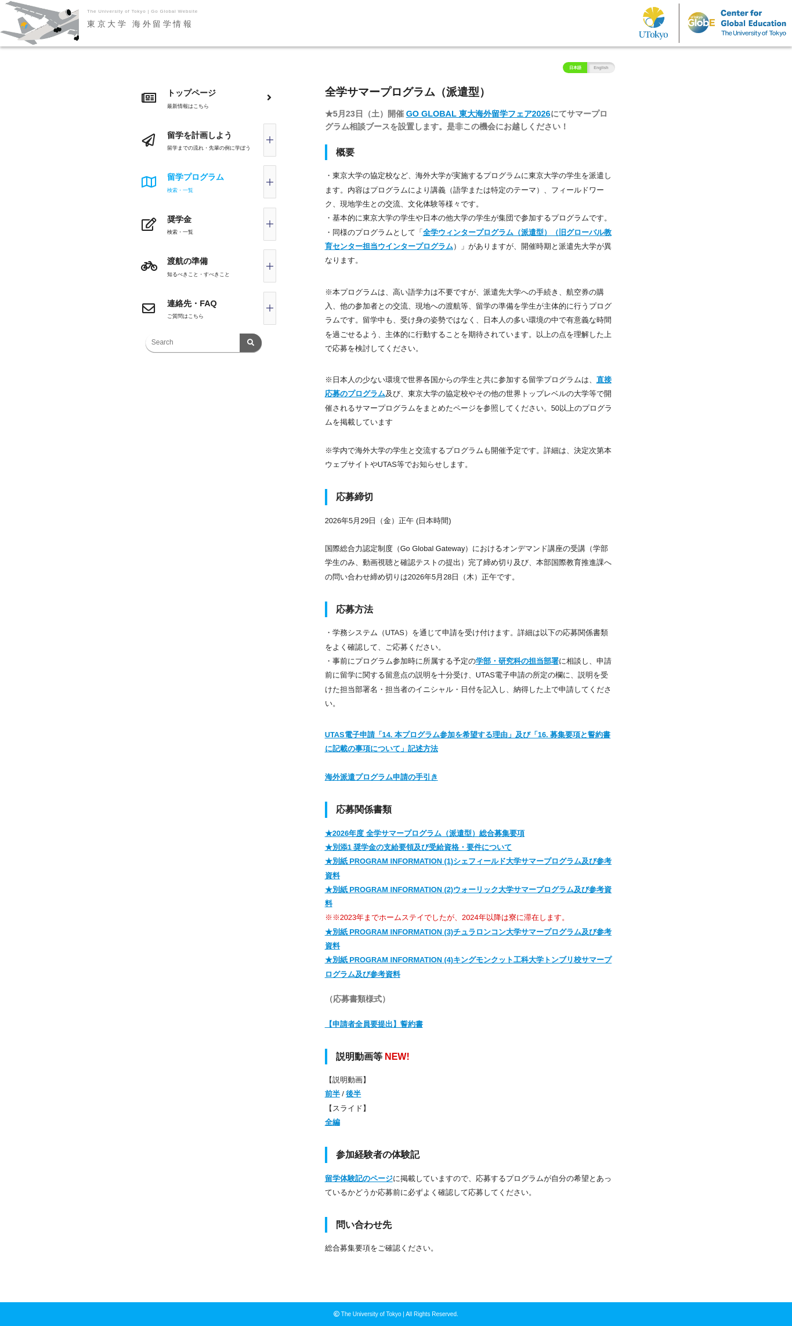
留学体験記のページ (359, 1178)
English (601, 68)
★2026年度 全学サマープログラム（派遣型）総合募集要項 (425, 833)
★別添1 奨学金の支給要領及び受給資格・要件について (418, 847)
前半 (332, 1093)
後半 (353, 1093)
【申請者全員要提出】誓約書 (374, 1024)
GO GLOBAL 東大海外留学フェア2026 (478, 113)
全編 (332, 1122)
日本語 (575, 68)
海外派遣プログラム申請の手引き (381, 777)
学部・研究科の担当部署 (517, 661)
